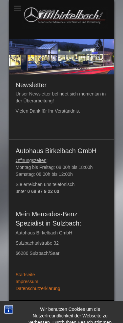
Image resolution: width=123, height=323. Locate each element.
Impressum (27, 281)
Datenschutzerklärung (38, 288)
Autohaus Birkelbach (67, 306)
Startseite (25, 274)
